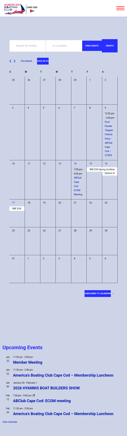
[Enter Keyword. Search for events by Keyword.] (27, 46)
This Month (26, 61)
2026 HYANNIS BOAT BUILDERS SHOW (46, 388)
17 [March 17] (13, 202)
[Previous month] (10, 61)
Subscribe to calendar (98, 293)
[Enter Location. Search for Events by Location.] (64, 46)
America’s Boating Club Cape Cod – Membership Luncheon (63, 375)
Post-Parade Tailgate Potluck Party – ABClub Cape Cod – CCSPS (109, 139)
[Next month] (15, 61)
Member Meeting (27, 362)
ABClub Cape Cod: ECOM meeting (42, 401)
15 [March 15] (90, 163)
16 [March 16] (106, 163)
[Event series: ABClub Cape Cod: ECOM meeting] (34, 395)
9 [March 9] (105, 108)
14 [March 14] (75, 163)
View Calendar (9, 422)
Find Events (92, 45)
